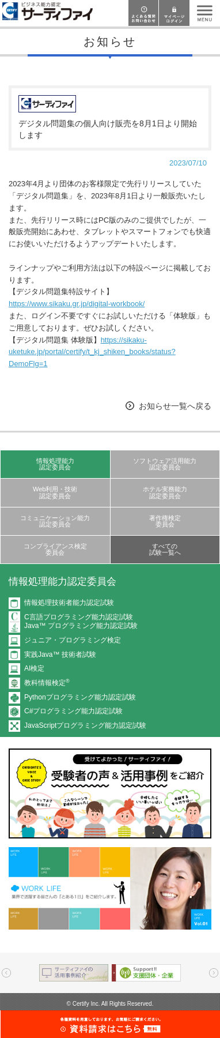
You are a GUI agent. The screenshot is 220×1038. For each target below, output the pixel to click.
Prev (6, 972)
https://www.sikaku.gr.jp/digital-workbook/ (77, 303)
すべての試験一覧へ (165, 549)
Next (213, 972)
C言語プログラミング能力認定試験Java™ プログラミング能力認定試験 (81, 621)
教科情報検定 (47, 683)
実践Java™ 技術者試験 (60, 654)
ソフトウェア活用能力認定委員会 (164, 464)
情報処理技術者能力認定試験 (69, 603)
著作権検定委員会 (165, 521)
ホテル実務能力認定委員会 (165, 492)
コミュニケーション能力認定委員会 (55, 521)
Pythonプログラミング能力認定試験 (80, 697)
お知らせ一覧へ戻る (175, 406)
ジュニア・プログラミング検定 (72, 640)
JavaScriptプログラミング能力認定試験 (85, 725)
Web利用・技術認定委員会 (55, 492)
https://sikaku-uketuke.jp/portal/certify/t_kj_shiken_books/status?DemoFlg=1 (92, 352)
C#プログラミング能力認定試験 (73, 711)
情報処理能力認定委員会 (55, 464)
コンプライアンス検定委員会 (55, 549)
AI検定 (34, 668)
